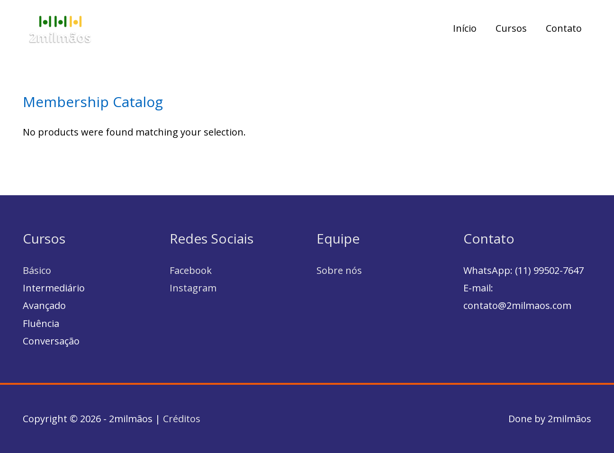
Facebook (191, 270)
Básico (37, 270)
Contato (564, 28)
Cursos (511, 28)
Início (465, 28)
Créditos (181, 418)
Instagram (193, 287)
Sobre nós (339, 270)
